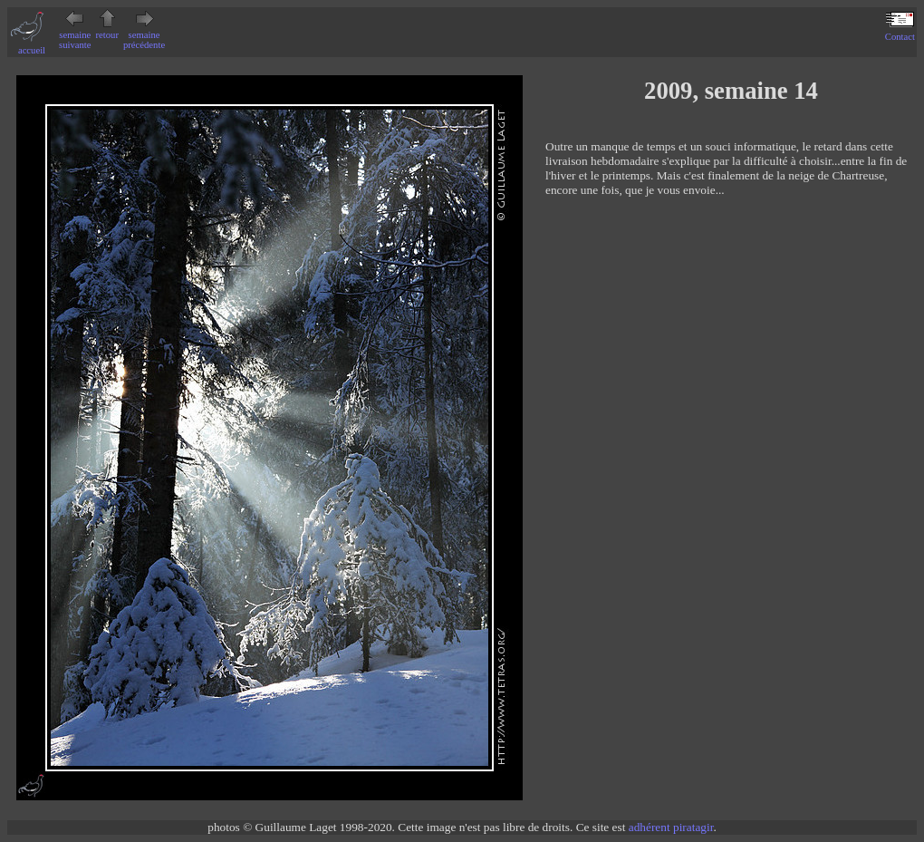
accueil (31, 45)
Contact (900, 32)
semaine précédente (144, 35)
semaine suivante (75, 35)
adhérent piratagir (671, 827)
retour (107, 30)
